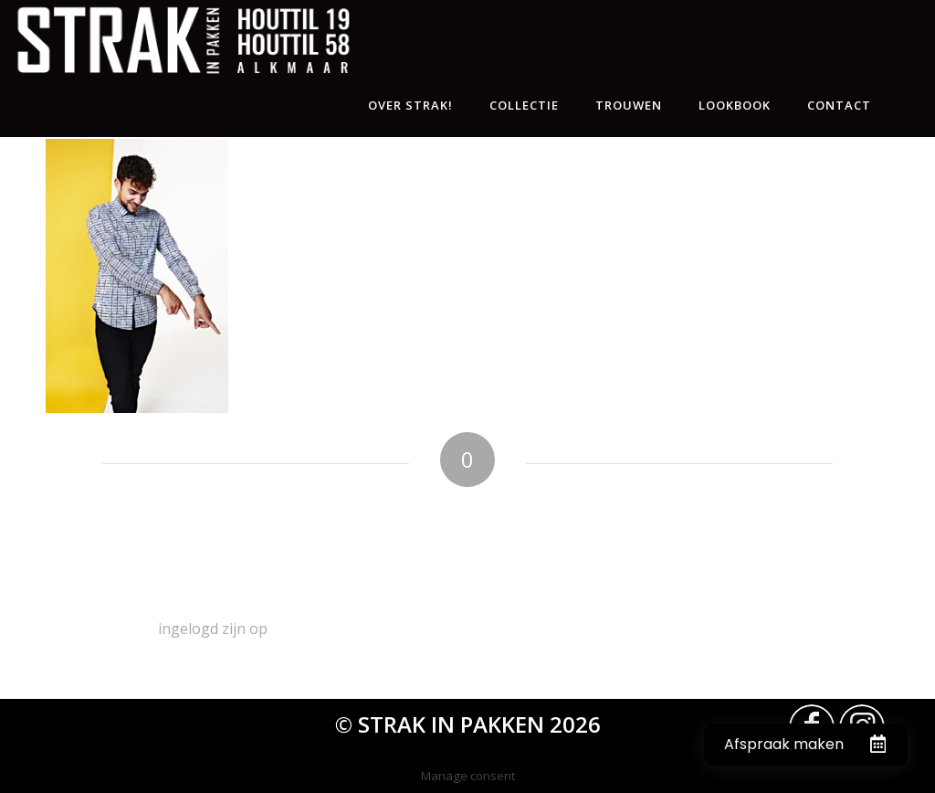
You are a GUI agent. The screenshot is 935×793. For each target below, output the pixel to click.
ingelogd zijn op (213, 629)
